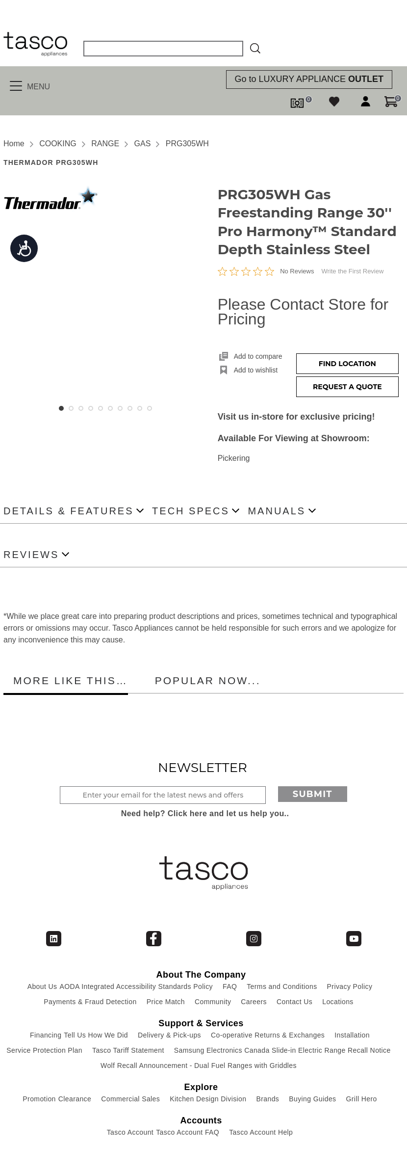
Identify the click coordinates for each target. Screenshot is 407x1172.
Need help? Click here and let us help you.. (205, 813)
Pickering (234, 458)
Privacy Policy (350, 986)
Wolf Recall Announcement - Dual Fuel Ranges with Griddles (199, 1065)
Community (213, 1002)
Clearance (74, 1099)
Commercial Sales (130, 1099)
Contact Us (294, 1002)
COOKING (57, 143)
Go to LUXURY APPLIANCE (309, 79)
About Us (42, 986)
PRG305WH (187, 143)
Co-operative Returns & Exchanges (268, 1035)
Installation (352, 1035)
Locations (338, 1002)
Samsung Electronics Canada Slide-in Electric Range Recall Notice (282, 1050)
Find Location (347, 363)
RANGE (105, 143)
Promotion (39, 1099)
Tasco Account (130, 1132)
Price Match (166, 1002)
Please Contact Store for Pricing (303, 311)
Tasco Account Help (261, 1132)
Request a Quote (347, 386)
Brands (267, 1099)
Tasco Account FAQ (187, 1132)
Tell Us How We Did (96, 1035)
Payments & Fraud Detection (90, 1002)
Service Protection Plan (44, 1050)
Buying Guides (312, 1099)
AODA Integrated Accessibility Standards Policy (136, 986)
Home (14, 143)
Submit (312, 794)
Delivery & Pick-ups (169, 1035)
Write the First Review (352, 271)
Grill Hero (361, 1099)
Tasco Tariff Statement (128, 1050)
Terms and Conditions (282, 986)
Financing (45, 1035)
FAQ (230, 986)
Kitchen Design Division (208, 1099)
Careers (254, 1002)
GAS (142, 143)
